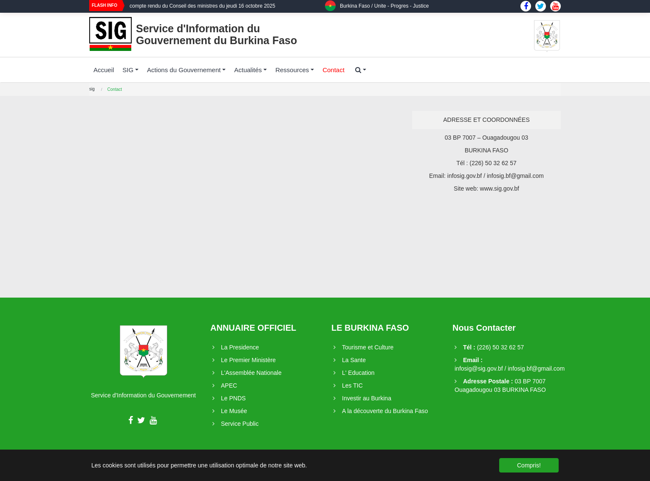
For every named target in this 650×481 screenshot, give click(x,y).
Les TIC (352, 385)
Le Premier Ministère (248, 360)
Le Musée (234, 411)
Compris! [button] (529, 465)
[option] (227, 9)
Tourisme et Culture (367, 347)
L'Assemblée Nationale (251, 372)
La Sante (354, 360)
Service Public (240, 423)
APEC (229, 385)
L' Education (358, 372)
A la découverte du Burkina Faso (385, 411)
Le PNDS (233, 398)
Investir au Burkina (366, 398)
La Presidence (240, 347)
